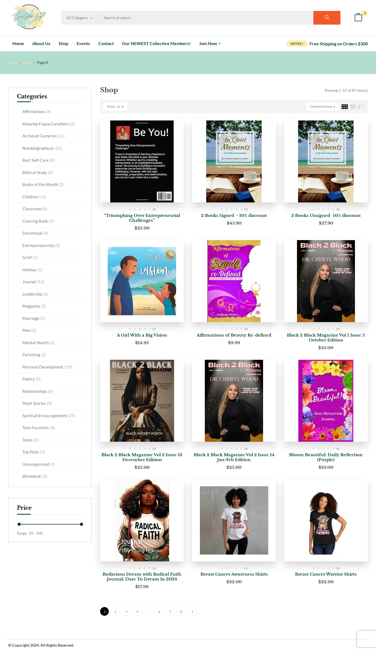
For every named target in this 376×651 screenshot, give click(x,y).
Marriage (33, 318)
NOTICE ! (297, 43)
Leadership (35, 293)
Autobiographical (42, 148)
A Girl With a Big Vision (142, 335)
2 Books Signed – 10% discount (234, 215)
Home (13, 62)
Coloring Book (38, 221)
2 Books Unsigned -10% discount (326, 215)
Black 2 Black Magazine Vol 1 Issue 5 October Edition (326, 337)
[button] (358, 18)
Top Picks (33, 451)
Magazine (34, 306)
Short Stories (37, 403)
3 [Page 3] (126, 611)
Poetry (31, 378)
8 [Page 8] (181, 611)
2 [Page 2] (115, 611)
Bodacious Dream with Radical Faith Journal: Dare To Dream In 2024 (142, 577)
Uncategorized (38, 464)
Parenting (34, 354)
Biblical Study (37, 172)
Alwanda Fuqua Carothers (48, 123)
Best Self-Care (38, 160)
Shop (27, 62)
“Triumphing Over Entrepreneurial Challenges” (142, 218)
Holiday (32, 269)
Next (192, 611)
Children (34, 196)
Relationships (37, 391)
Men (29, 330)
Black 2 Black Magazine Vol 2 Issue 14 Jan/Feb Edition (234, 457)
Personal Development (47, 366)
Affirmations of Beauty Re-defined (234, 335)
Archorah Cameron (43, 135)
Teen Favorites (38, 427)
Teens (30, 439)
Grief (30, 257)
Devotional (35, 233)
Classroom (35, 208)
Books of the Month (43, 184)
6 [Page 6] (159, 611)
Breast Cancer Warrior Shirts (326, 574)
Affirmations (36, 111)
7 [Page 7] (170, 611)
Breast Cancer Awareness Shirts (234, 574)
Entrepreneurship (41, 245)
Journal (33, 281)
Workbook (34, 476)
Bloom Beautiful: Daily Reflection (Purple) (326, 457)
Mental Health (38, 342)
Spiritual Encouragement (48, 415)
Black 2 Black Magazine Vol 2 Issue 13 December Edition (141, 457)
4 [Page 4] (137, 611)
